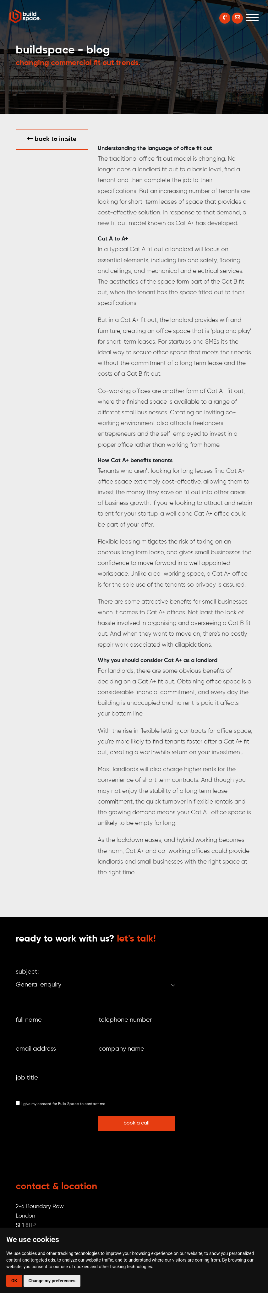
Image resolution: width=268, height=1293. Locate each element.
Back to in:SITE (52, 138)
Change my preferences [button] (52, 1280)
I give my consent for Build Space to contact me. (63, 1104)
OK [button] (14, 1280)
